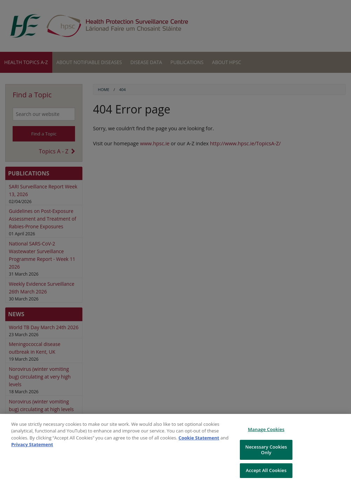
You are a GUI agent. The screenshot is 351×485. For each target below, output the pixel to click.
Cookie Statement (198, 438)
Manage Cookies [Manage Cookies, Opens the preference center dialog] (266, 429)
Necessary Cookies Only (266, 450)
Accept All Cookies (266, 470)
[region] (175, 449)
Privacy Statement (32, 444)
